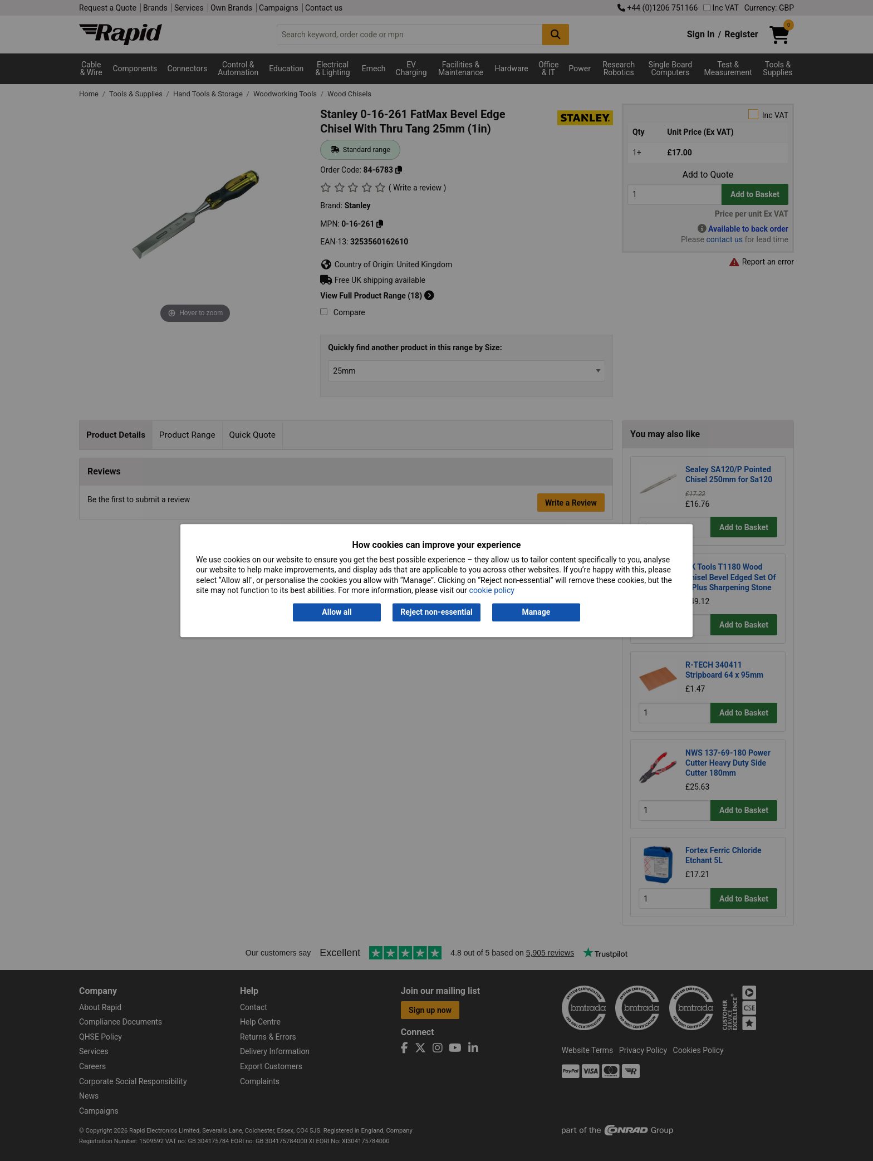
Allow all (336, 612)
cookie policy (491, 590)
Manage (536, 612)
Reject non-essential (436, 612)
